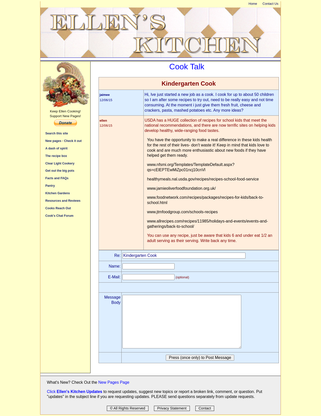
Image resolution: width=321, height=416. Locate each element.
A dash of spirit (56, 148)
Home (253, 4)
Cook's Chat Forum (59, 215)
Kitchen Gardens (57, 193)
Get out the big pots (59, 170)
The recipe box (56, 155)
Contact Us (270, 4)
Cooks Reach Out (58, 208)
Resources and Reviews (63, 200)
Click (52, 391)
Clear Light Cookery (59, 163)
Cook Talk (186, 66)
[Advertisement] (65, 298)
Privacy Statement (172, 408)
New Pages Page (113, 382)
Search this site (56, 133)
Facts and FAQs (56, 178)
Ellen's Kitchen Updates (79, 391)
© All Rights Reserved (127, 408)
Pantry (50, 185)
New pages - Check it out (63, 140)
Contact (205, 408)
